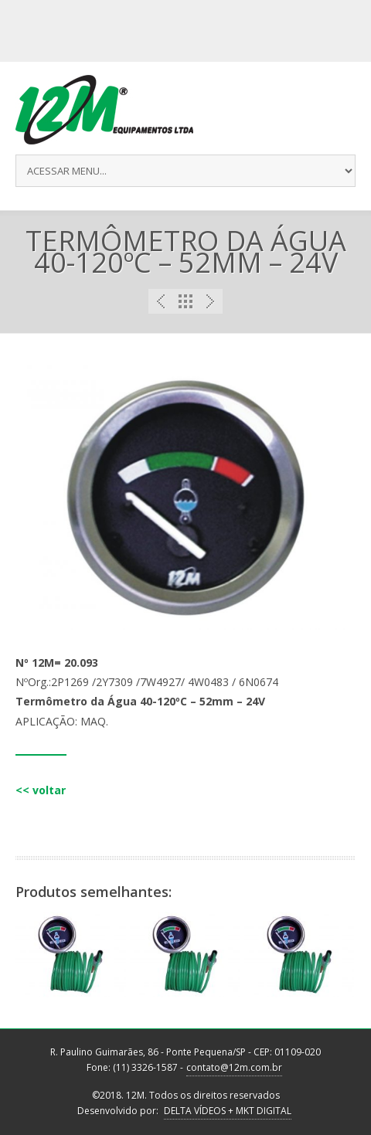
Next (210, 301)
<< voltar (40, 790)
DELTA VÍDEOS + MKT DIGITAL (227, 1110)
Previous (160, 301)
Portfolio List (185, 301)
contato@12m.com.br (234, 1067)
